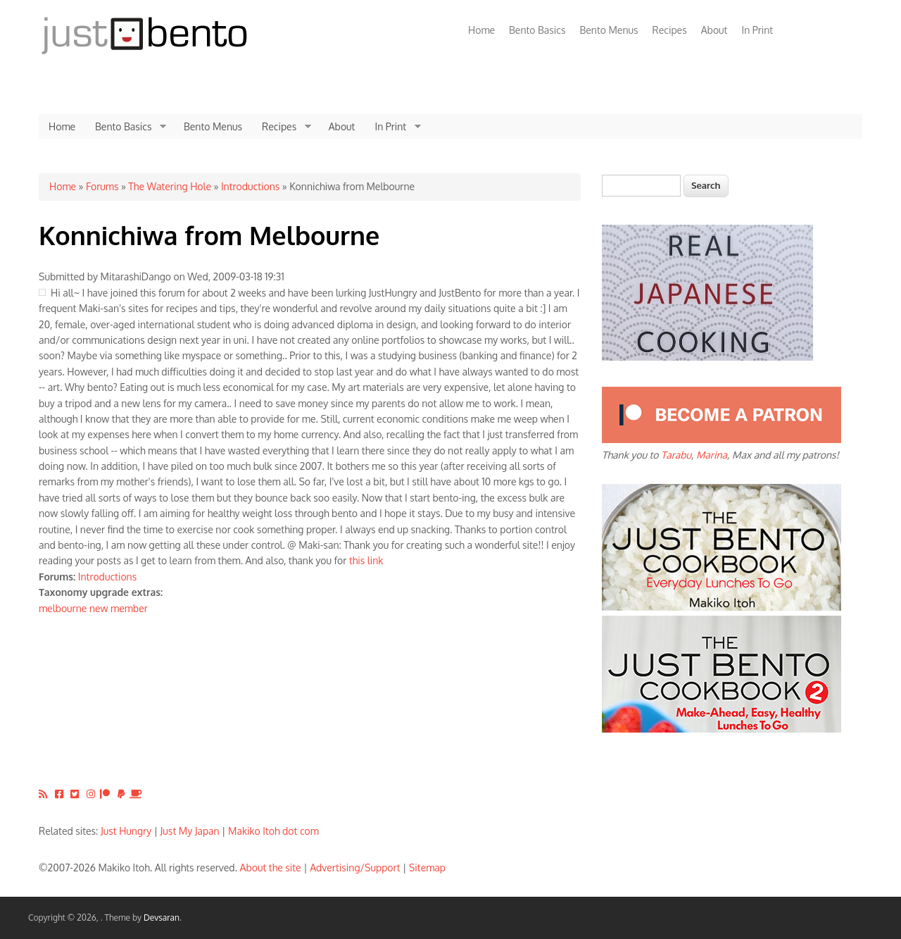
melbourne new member (93, 608)
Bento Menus (608, 30)
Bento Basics (537, 30)
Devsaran (161, 917)
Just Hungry (126, 831)
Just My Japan (190, 831)
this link (366, 560)
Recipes (670, 30)
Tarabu (676, 455)
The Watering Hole (169, 186)
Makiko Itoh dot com (273, 831)
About (714, 30)
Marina (711, 455)
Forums (102, 186)
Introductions (250, 186)
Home (481, 30)
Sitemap (427, 867)
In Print (757, 30)
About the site (270, 867)
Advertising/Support (355, 867)
